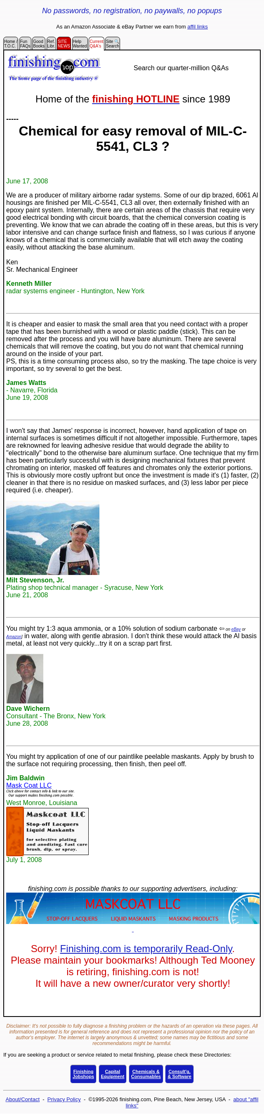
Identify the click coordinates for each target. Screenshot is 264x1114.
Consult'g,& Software (179, 1074)
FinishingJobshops (83, 1074)
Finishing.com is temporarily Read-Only (146, 948)
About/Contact (23, 1099)
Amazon (13, 636)
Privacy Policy (64, 1099)
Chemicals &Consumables (146, 1074)
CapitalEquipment (113, 1074)
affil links (197, 27)
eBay (236, 629)
